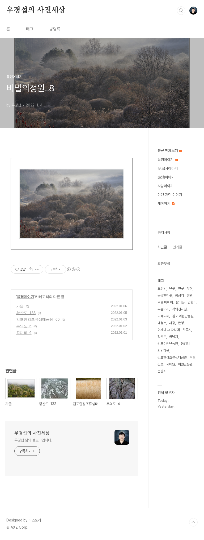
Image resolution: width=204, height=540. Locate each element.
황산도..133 (26, 313)
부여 (190, 289)
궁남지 (173, 337)
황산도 (162, 337)
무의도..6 (24, 326)
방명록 (55, 29)
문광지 (162, 371)
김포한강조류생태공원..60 (38, 319)
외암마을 (163, 350)
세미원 (170, 364)
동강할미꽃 (165, 295)
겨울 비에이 (165, 302)
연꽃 (181, 289)
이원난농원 (185, 364)
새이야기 (166, 203)
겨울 (193, 357)
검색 (181, 11)
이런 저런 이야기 (170, 195)
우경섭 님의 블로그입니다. (33, 440)
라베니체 (163, 316)
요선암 (162, 289)
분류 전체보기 (170, 151)
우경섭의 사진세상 (35, 10)
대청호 (162, 323)
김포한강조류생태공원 (172, 357)
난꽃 (172, 289)
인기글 (177, 247)
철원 (190, 295)
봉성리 (179, 295)
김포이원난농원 (168, 344)
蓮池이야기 (166, 177)
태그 (29, 29)
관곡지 (186, 330)
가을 (20, 306)
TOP (193, 522)
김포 (160, 364)
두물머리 (163, 309)
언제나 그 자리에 (169, 330)
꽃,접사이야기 (168, 168)
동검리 (185, 344)
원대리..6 (24, 333)
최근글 (162, 247)
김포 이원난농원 (182, 316)
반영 (181, 323)
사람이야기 (165, 186)
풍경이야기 (25, 296)
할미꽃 (180, 302)
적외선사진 (179, 309)
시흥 (172, 323)
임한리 (192, 302)
